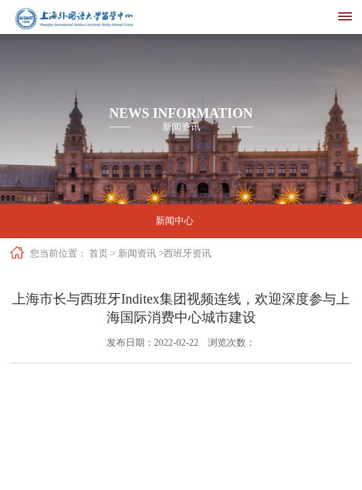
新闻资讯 (137, 253)
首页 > (102, 253)
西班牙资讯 (187, 253)
